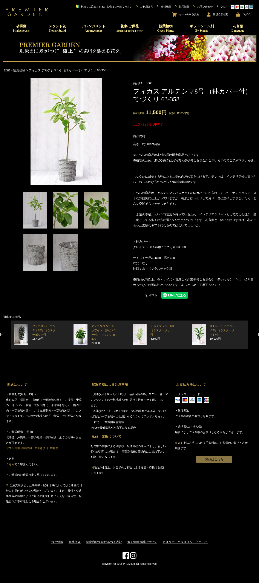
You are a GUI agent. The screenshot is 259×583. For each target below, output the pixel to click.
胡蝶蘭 (21, 28)
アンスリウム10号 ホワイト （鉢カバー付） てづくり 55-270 (103, 335)
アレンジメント (93, 28)
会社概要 (75, 542)
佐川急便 (39, 448)
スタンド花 (57, 28)
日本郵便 (52, 448)
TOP (7, 70)
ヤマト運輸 (13, 448)
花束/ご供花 (129, 28)
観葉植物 (165, 28)
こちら (10, 464)
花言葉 (237, 28)
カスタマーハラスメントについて (185, 542)
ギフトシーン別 (202, 28)
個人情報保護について (142, 542)
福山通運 (27, 448)
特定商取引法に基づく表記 (104, 542)
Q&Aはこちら (214, 459)
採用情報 (57, 542)
